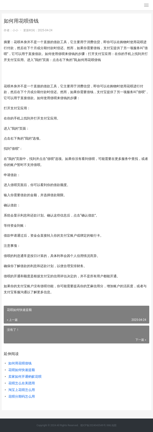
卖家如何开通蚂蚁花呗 (25, 376)
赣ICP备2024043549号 (93, 425)
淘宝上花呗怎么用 (21, 390)
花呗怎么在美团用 (21, 383)
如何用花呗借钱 (20, 363)
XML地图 (111, 425)
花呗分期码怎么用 (21, 396)
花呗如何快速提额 (21, 370)
